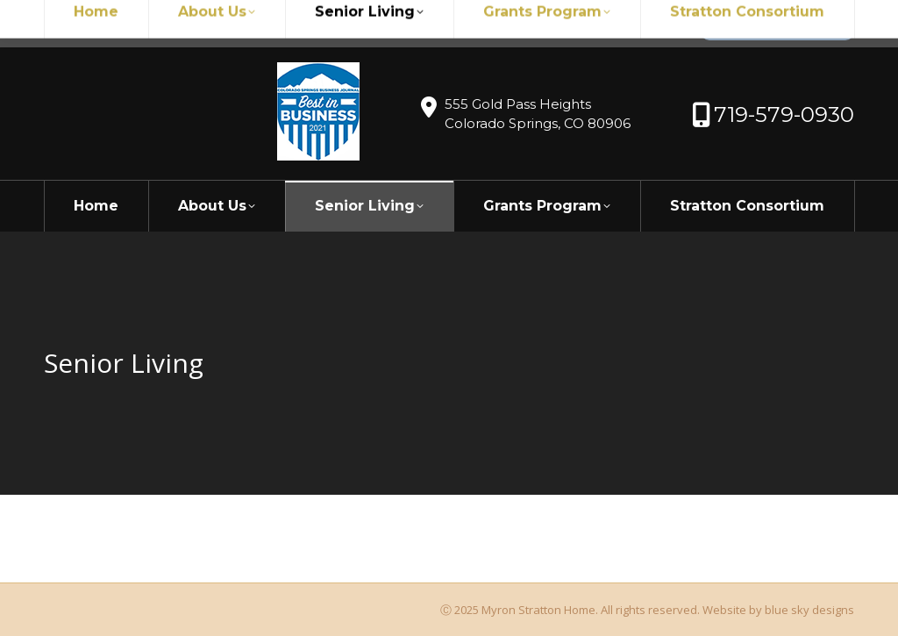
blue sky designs (809, 610)
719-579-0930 (295, 24)
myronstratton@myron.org (142, 24)
